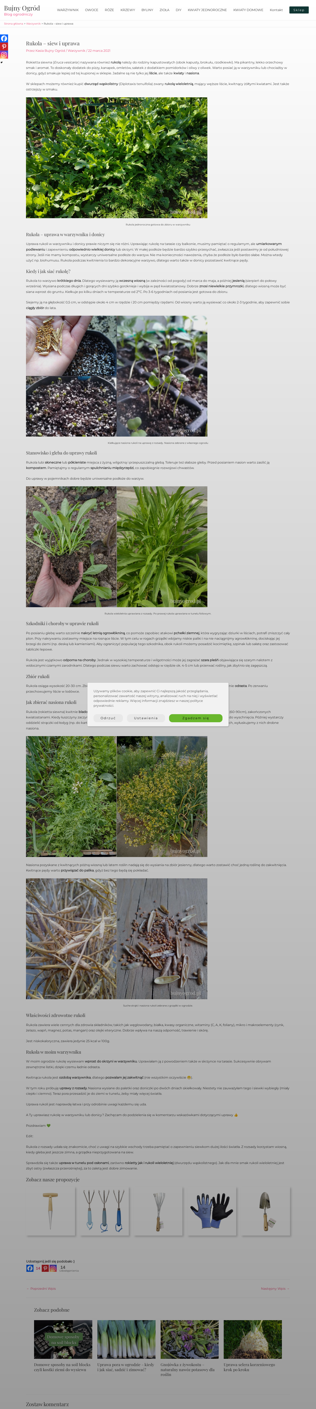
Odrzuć (108, 718)
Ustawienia (146, 718)
